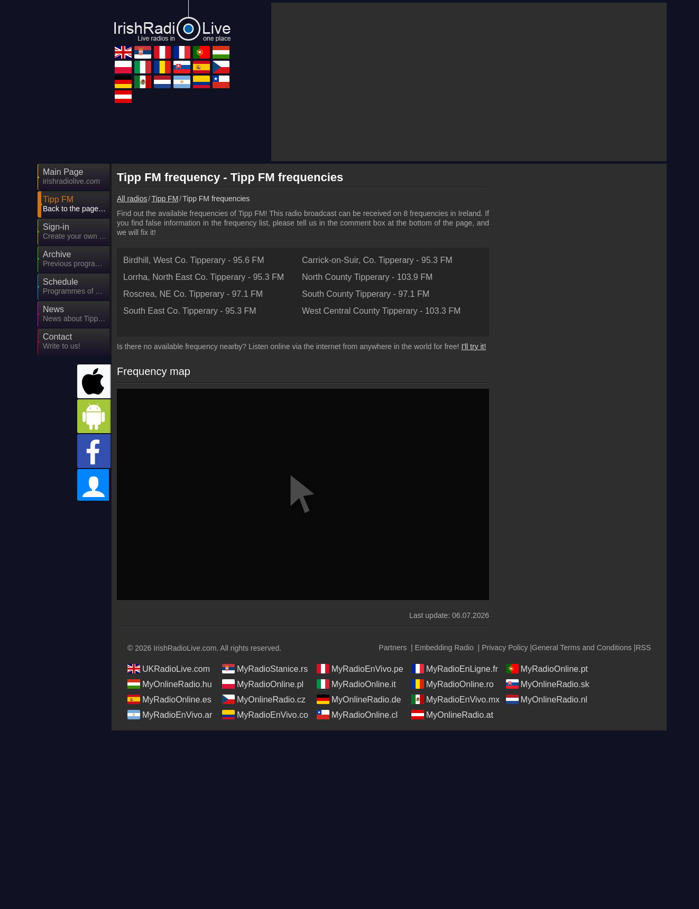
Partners (393, 647)
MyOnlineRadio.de (359, 699)
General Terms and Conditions (582, 647)
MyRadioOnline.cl (357, 714)
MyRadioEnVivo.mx (455, 699)
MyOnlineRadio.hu (169, 684)
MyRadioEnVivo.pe (360, 668)
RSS (643, 647)
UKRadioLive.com (168, 668)
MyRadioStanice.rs (265, 668)
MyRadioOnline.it (356, 684)
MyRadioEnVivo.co (265, 714)
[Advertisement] (469, 82)
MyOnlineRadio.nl (546, 699)
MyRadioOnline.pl (262, 684)
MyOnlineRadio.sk (548, 684)
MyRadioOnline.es (169, 699)
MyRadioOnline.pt (547, 668)
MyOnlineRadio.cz (264, 699)
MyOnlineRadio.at (452, 714)
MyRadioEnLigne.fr (454, 668)
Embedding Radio (444, 647)
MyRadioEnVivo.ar (169, 714)
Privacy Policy (505, 647)
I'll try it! (473, 346)
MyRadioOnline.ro (452, 684)
